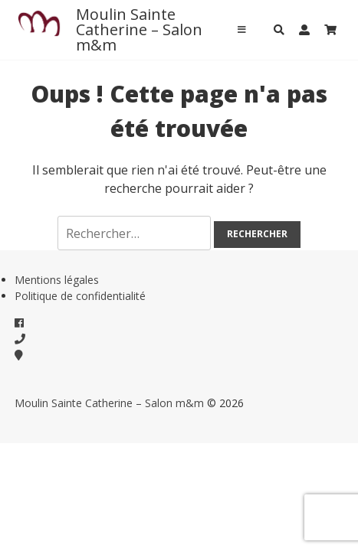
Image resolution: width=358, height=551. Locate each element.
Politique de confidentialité (80, 296)
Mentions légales (57, 279)
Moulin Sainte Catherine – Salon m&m (139, 29)
